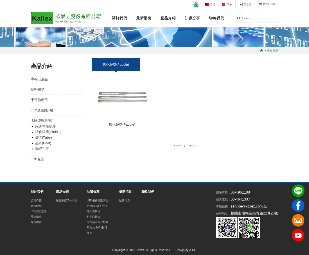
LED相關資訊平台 (97, 200)
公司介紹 (36, 200)
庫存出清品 (39, 79)
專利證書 (36, 222)
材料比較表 (93, 216)
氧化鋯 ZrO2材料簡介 (97, 230)
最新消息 (143, 18)
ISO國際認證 (38, 211)
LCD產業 (37, 159)
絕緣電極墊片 (45, 126)
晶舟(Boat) (43, 143)
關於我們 (119, 18)
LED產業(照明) (42, 110)
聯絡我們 (216, 18)
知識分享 (192, 18)
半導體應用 (39, 100)
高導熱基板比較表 (97, 222)
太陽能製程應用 (42, 120)
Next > (192, 145)
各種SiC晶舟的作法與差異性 (97, 208)
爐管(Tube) (43, 137)
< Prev (177, 145)
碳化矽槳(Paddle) (48, 132)
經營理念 (36, 206)
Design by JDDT (186, 250)
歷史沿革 (36, 216)
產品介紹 (168, 18)
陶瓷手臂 (42, 149)
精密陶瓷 (37, 89)
